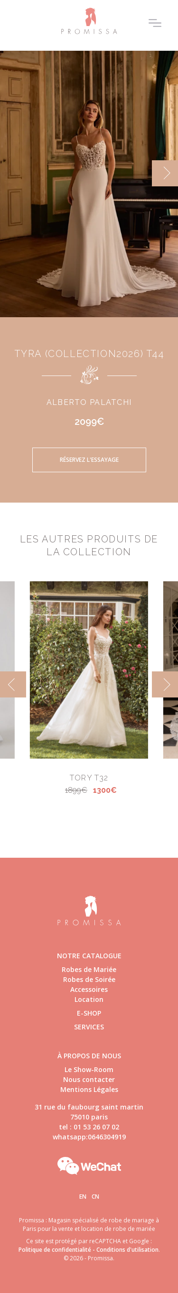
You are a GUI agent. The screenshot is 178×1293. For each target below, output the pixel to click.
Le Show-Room (89, 1069)
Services (89, 1026)
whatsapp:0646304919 (89, 1136)
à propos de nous (89, 1055)
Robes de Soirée (89, 979)
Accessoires (89, 989)
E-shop (89, 1013)
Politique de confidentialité (55, 1250)
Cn (95, 1196)
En (82, 1196)
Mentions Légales (89, 1089)
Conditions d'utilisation (127, 1250)
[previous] (13, 684)
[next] (165, 173)
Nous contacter (89, 1079)
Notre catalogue (89, 955)
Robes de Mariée (89, 969)
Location (89, 999)
